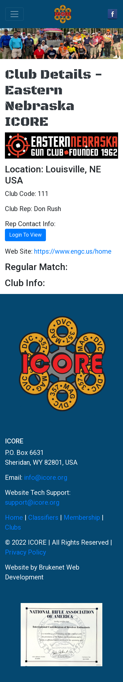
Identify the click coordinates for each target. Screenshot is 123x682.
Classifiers (43, 517)
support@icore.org (32, 502)
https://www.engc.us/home (73, 251)
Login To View (25, 235)
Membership (82, 517)
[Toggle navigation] (14, 14)
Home (14, 517)
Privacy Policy (25, 552)
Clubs (13, 527)
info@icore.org (45, 477)
